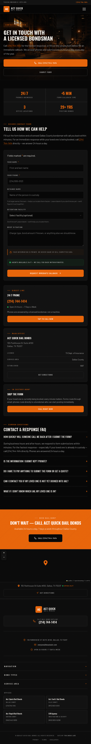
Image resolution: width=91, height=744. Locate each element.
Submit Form (45, 72)
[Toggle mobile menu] (84, 9)
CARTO (88, 580)
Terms (44, 740)
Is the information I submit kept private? (25, 461)
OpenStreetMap (79, 580)
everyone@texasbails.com (47, 645)
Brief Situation (15, 227)
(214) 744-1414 (81, 2)
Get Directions (45, 375)
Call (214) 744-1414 (45, 63)
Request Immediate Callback (45, 273)
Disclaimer (54, 740)
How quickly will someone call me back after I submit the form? (38, 437)
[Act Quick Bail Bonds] (13, 9)
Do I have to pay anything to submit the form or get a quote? (36, 471)
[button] (45, 563)
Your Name (13, 162)
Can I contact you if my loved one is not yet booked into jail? (36, 481)
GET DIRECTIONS (45, 593)
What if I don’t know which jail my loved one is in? (30, 491)
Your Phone (13, 175)
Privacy (36, 740)
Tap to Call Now (45, 319)
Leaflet (69, 580)
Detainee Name (14, 189)
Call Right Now (45, 409)
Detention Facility (16, 209)
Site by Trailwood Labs (67, 735)
